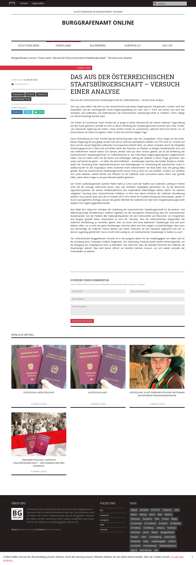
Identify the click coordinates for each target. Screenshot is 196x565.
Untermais (135, 532)
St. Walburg (149, 528)
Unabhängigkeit (158, 541)
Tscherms (171, 528)
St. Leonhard (150, 523)
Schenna (160, 528)
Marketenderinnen (168, 545)
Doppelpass (18, 94)
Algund (134, 510)
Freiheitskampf (150, 545)
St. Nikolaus (175, 523)
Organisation (38, 3)
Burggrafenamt (167, 532)
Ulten (143, 537)
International (145, 550)
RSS (101, 510)
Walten (155, 532)
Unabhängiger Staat (21, 99)
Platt (157, 519)
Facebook (17, 112)
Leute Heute (169, 537)
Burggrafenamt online (98, 22)
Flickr (102, 524)
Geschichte (135, 545)
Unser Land (63, 45)
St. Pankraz (135, 528)
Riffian (174, 519)
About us (22, 529)
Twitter (28, 112)
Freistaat (30, 94)
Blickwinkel (98, 45)
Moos (152, 514)
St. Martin (163, 523)
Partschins (147, 519)
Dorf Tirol (155, 510)
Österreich (42, 94)
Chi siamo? (48, 529)
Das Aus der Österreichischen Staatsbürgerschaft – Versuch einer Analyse (92, 57)
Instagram (104, 520)
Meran (134, 514)
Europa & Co (133, 45)
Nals (160, 514)
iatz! (156, 550)
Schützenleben (28, 45)
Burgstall (144, 510)
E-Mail (40, 112)
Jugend (134, 550)
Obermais (135, 519)
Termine (24, 3)
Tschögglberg (155, 537)
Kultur (167, 45)
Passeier (134, 537)
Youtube (103, 529)
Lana (177, 510)
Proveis (165, 519)
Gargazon (167, 510)
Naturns (168, 514)
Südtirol (172, 541)
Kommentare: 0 (21, 84)
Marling (143, 514)
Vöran (145, 532)
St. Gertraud (136, 523)
